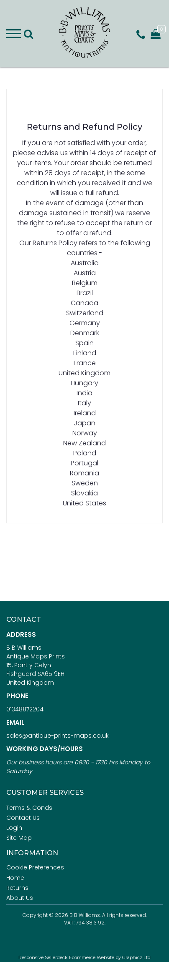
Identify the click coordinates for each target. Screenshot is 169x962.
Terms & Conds (29, 808)
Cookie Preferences (35, 867)
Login (14, 828)
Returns (17, 888)
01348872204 (25, 709)
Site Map (19, 838)
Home (15, 878)
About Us (19, 898)
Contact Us (23, 818)
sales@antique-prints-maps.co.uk (57, 735)
